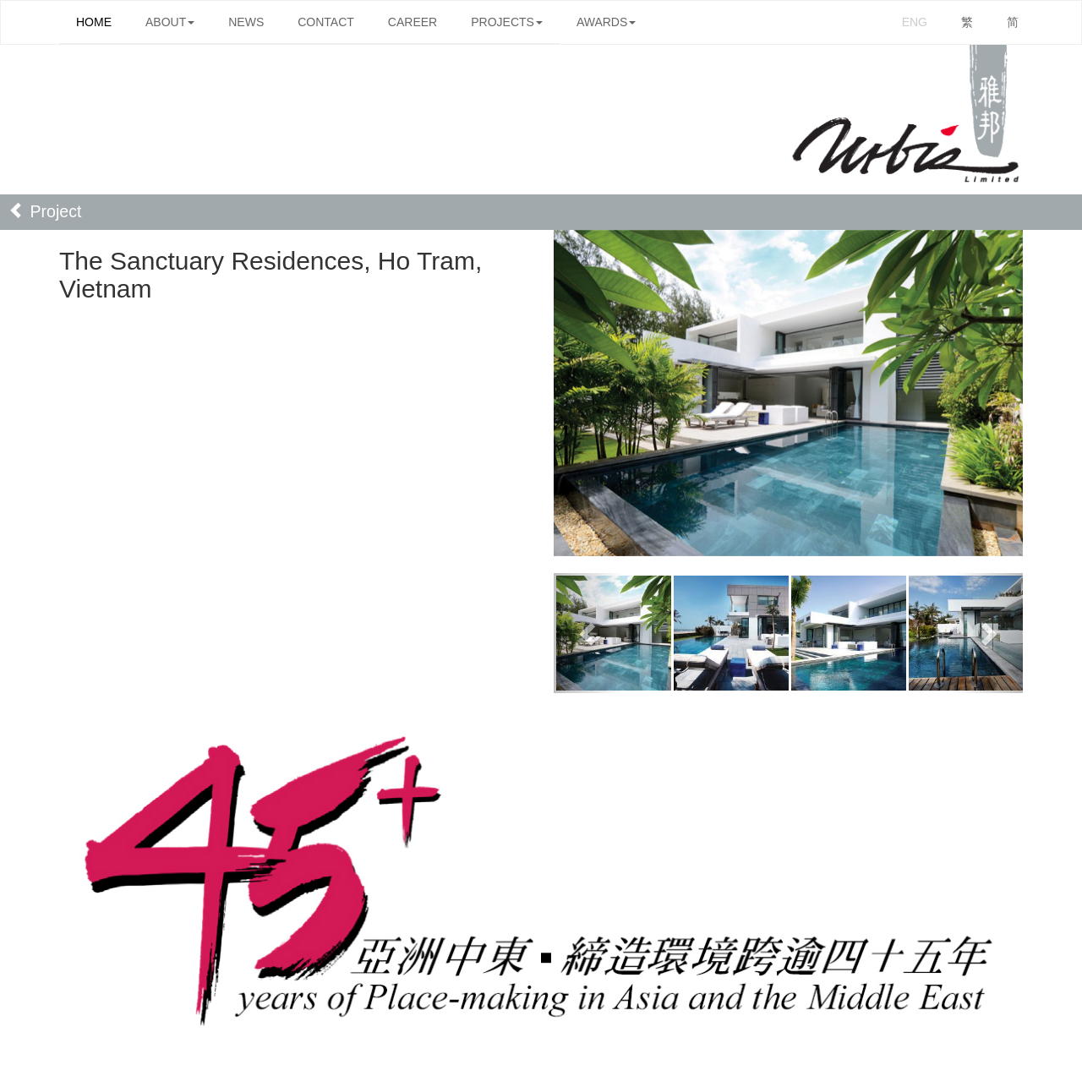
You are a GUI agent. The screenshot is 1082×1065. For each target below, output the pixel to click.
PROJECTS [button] (507, 22)
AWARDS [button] (606, 22)
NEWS (246, 22)
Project (44, 211)
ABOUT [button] (169, 22)
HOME (94, 22)
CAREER (412, 22)
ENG (914, 22)
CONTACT (326, 22)
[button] (589, 633)
